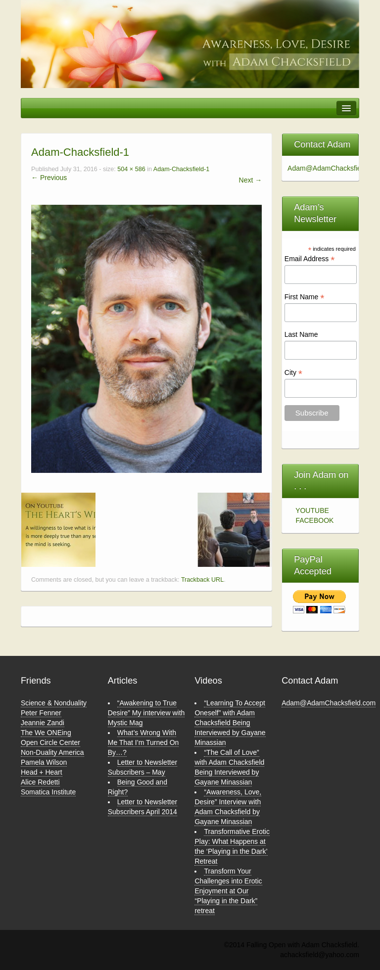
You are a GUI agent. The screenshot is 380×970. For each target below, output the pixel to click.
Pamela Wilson (44, 762)
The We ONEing (46, 733)
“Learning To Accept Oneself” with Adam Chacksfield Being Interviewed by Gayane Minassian (229, 722)
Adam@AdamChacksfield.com (329, 703)
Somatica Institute (48, 792)
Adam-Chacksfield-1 (181, 169)
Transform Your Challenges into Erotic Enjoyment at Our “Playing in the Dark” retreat (228, 891)
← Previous (49, 178)
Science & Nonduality (54, 703)
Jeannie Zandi (42, 723)
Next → (250, 180)
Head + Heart (41, 772)
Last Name (301, 334)
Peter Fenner (41, 713)
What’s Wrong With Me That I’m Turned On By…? (143, 742)
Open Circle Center (50, 742)
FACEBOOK (314, 520)
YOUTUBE (312, 510)
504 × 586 (131, 169)
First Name (305, 297)
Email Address (310, 259)
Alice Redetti (40, 782)
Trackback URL (202, 579)
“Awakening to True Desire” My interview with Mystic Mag (146, 713)
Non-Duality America (52, 752)
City (293, 372)
